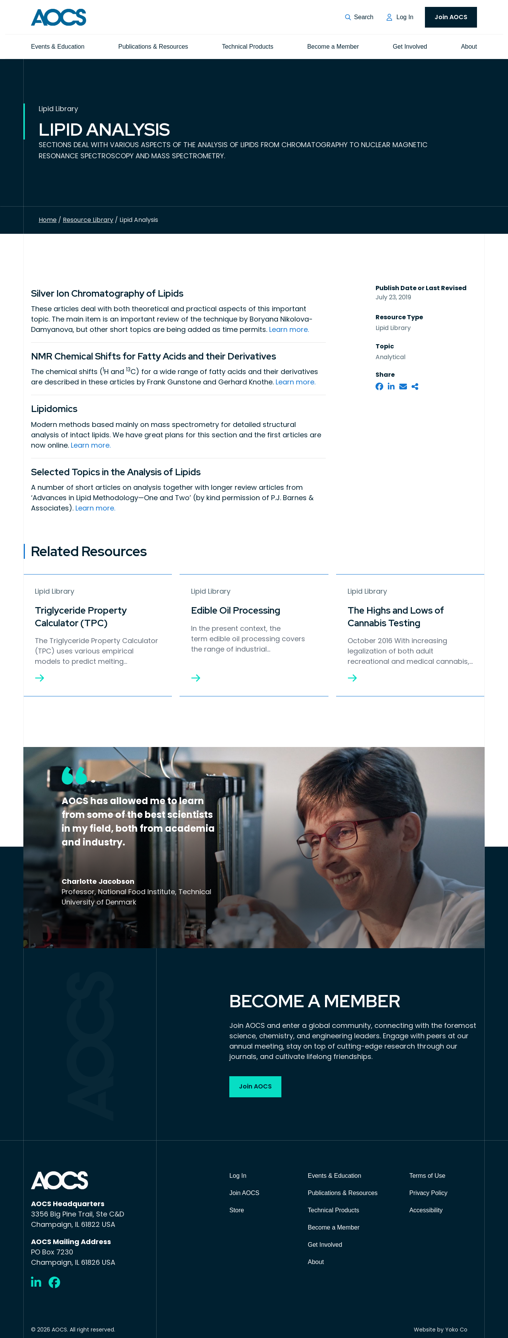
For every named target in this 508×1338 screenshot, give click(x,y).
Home (48, 219)
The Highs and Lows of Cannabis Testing (396, 615)
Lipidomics (54, 408)
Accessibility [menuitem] (426, 1207)
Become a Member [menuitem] (333, 46)
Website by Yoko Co (440, 1327)
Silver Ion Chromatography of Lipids (107, 293)
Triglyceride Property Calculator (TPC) (81, 615)
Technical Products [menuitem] (247, 46)
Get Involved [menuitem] (410, 46)
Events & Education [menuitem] (58, 46)
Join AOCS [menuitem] (450, 17)
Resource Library (88, 219)
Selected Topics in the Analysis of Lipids (116, 470)
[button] (359, 17)
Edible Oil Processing (235, 609)
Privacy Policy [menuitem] (428, 1190)
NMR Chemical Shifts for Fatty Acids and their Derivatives (153, 356)
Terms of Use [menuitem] (427, 1173)
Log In (405, 17)
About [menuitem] (469, 46)
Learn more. (289, 329)
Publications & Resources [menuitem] (153, 46)
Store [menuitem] (236, 1207)
